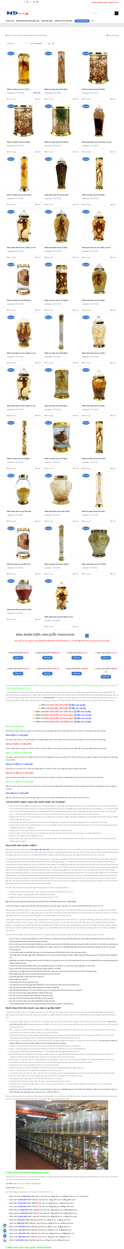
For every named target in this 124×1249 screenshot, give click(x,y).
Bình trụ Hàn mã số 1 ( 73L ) (18, 89)
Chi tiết (39, 99)
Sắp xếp (10, 43)
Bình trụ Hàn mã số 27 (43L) (18, 142)
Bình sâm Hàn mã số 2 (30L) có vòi (21, 247)
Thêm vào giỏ (12, 99)
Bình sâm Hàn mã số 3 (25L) (93, 300)
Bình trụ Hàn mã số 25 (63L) (56, 89)
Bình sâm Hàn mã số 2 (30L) (56, 247)
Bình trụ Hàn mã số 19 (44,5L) (19, 195)
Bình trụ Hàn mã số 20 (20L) (93, 511)
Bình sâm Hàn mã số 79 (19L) (94, 564)
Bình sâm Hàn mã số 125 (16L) (19, 511)
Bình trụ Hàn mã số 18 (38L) (93, 195)
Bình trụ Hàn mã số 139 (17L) (18, 564)
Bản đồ (5, 1226)
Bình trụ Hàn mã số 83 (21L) (56, 406)
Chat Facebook (4, 1236)
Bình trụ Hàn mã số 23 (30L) (56, 353)
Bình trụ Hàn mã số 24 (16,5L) (57, 564)
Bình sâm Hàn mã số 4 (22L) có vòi (21, 353)
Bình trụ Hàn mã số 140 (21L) (94, 459)
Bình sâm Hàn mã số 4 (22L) (93, 353)
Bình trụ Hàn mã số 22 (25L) (18, 459)
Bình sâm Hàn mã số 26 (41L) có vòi (96, 142)
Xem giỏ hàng (113, 35)
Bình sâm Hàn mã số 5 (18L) (93, 406)
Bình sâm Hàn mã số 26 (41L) (56, 195)
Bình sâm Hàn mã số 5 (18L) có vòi (21, 406)
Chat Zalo (5, 1231)
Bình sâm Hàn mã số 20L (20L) (57, 511)
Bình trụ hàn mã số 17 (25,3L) (56, 300)
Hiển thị (35, 43)
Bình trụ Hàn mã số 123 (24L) (19, 300)
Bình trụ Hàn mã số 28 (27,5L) (57, 142)
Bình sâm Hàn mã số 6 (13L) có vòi (59, 617)
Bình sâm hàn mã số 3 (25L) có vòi (96, 247)
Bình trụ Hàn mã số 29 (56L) (93, 89)
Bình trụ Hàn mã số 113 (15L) (56, 459)
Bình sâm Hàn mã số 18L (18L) (19, 609)
